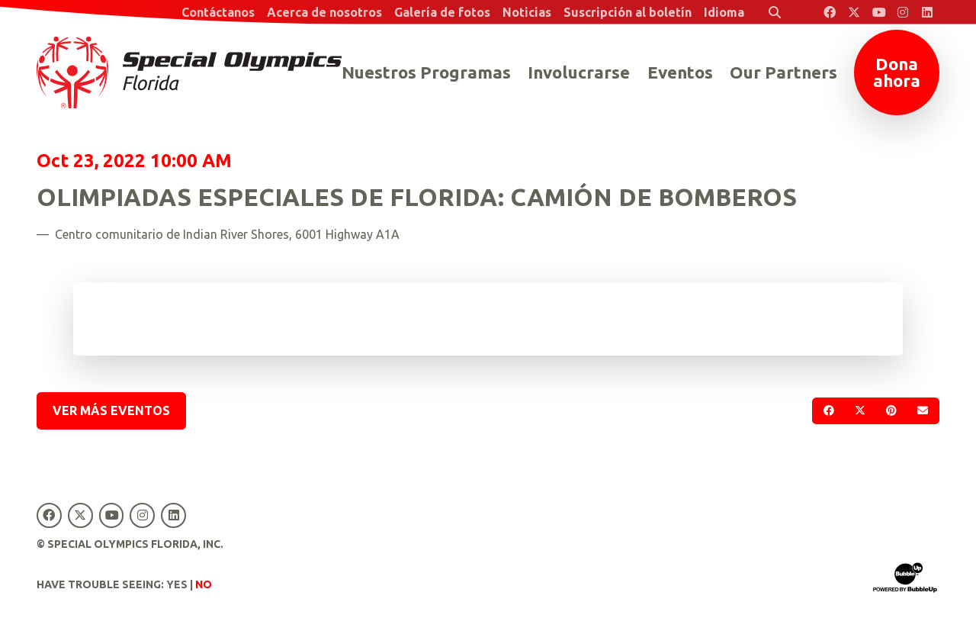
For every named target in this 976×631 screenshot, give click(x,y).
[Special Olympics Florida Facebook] (829, 12)
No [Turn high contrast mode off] (203, 584)
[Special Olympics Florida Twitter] (854, 12)
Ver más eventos (111, 410)
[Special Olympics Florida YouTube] (878, 12)
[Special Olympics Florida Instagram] (903, 12)
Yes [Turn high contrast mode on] (177, 584)
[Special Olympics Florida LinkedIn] (927, 12)
